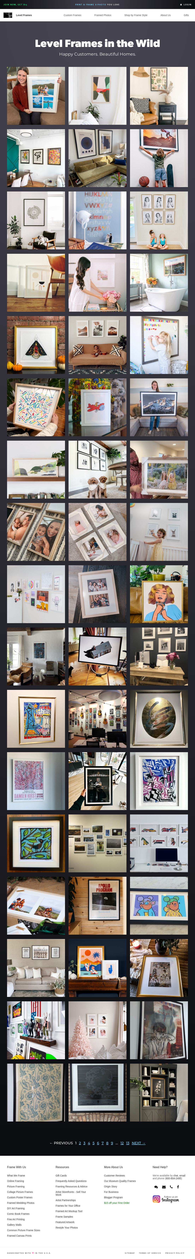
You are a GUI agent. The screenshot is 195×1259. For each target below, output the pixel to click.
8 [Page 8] (107, 1143)
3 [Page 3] (84, 1143)
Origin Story (110, 1186)
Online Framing (15, 1181)
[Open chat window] (156, 1187)
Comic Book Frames (18, 1213)
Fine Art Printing (16, 1219)
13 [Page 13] (127, 1143)
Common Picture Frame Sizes (23, 1230)
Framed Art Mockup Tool (69, 1211)
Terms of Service (150, 1253)
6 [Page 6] (98, 1143)
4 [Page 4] (89, 1143)
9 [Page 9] (112, 1143)
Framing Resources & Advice (72, 1186)
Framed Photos (102, 15)
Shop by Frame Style (135, 15)
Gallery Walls (14, 1224)
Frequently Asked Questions (71, 1181)
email (182, 1175)
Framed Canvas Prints (19, 1235)
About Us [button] (166, 15)
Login (185, 4)
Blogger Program (113, 1197)
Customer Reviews (114, 1175)
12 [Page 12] (122, 1143)
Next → (139, 1143)
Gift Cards (61, 1175)
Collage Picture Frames (20, 1192)
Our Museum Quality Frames (120, 1181)
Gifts (186, 15)
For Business (111, 1192)
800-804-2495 (173, 1178)
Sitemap (130, 1253)
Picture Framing (16, 1186)
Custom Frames (72, 15)
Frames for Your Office (68, 1205)
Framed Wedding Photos (20, 1202)
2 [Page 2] (80, 1143)
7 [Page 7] (103, 1143)
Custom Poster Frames (19, 1197)
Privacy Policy (174, 1253)
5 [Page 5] (93, 1143)
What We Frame (16, 1175)
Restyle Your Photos (67, 1227)
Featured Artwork (65, 1222)
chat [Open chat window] (175, 1175)
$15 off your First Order (116, 1202)
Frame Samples (64, 1216)
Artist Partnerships (66, 1200)
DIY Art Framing (16, 1208)
